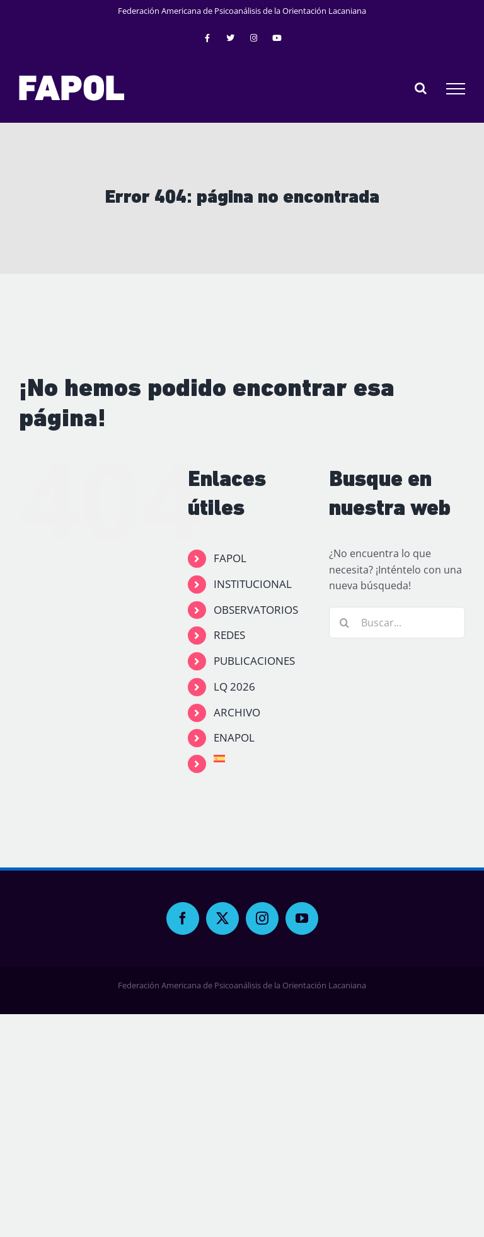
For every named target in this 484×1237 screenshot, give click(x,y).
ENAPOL (234, 737)
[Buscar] (344, 622)
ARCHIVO (237, 712)
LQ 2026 (234, 686)
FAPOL (230, 558)
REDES (229, 635)
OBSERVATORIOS (256, 609)
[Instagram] (262, 918)
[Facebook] (182, 918)
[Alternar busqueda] (421, 88)
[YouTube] (301, 918)
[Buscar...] (397, 622)
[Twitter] (222, 918)
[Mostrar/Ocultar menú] (455, 88)
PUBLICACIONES (254, 660)
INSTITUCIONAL (253, 584)
